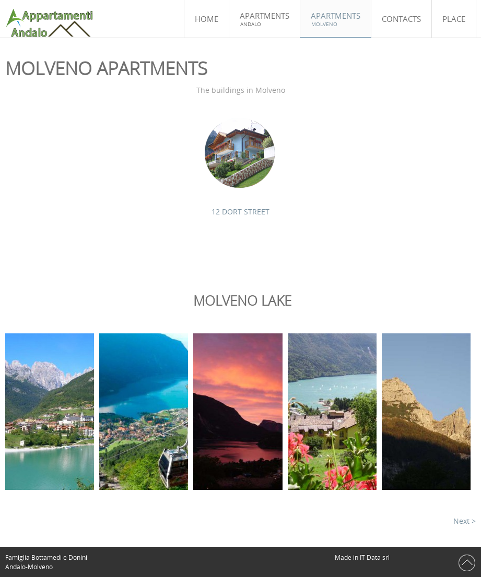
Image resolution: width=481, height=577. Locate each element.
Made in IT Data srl (363, 557)
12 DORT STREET (240, 212)
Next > (464, 521)
